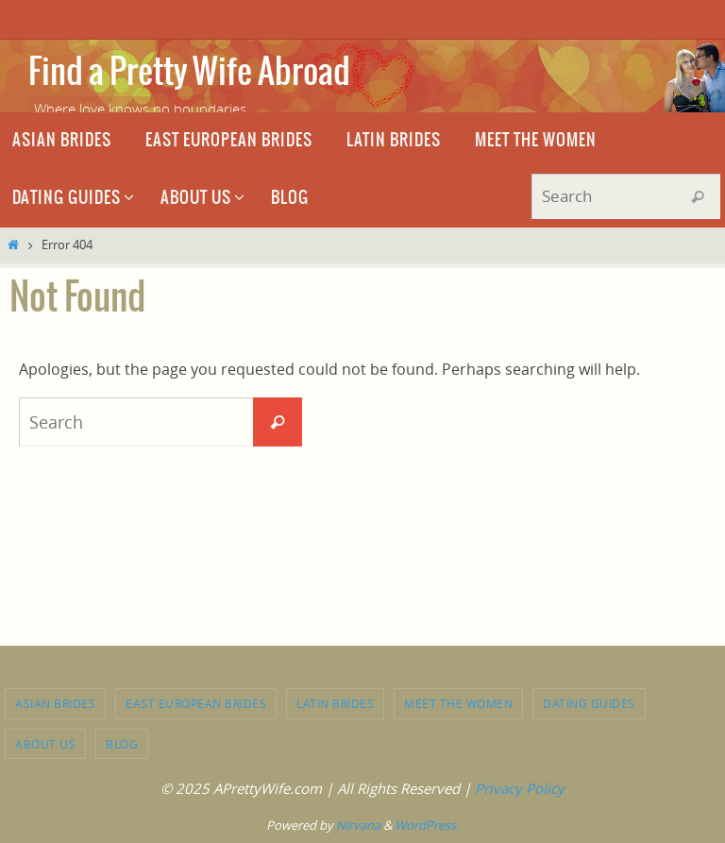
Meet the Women (458, 703)
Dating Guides (589, 703)
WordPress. (427, 825)
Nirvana (358, 825)
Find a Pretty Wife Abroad (189, 73)
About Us (45, 743)
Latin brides (335, 703)
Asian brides (55, 703)
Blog (122, 743)
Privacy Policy (520, 788)
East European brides (196, 703)
